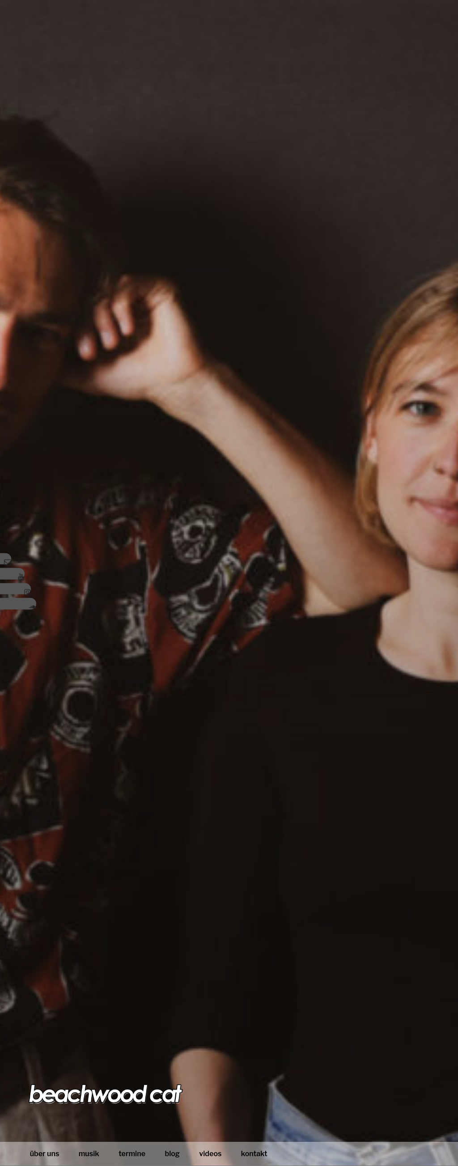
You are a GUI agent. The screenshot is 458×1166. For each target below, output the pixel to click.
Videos (210, 1153)
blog (172, 1153)
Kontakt (254, 1153)
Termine (132, 1153)
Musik (89, 1153)
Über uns (44, 1153)
